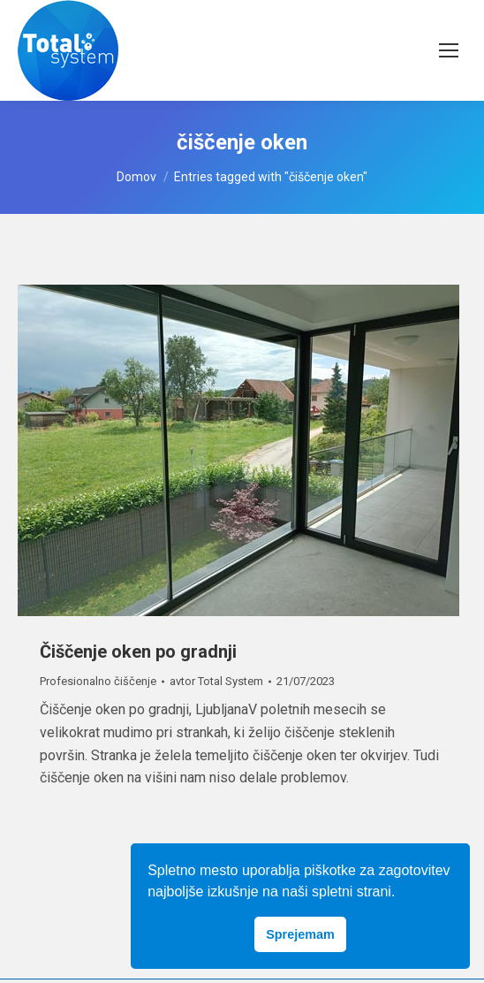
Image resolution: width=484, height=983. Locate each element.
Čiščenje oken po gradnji (138, 651)
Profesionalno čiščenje (98, 681)
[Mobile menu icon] (448, 50)
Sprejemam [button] (300, 934)
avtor (216, 681)
